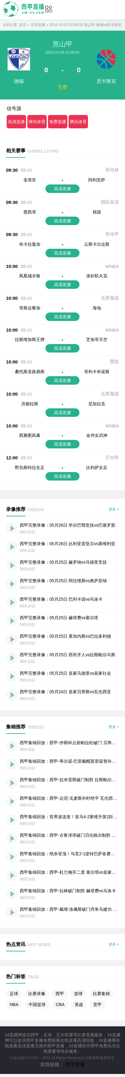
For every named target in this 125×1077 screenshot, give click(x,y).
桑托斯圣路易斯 (30, 371)
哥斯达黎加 (29, 308)
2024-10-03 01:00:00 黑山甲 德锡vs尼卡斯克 (85, 25)
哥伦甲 (112, 234)
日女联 (112, 457)
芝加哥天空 (96, 339)
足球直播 (38, 25)
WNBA (112, 266)
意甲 (97, 1004)
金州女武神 (96, 435)
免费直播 (57, 121)
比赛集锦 (101, 993)
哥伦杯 (112, 169)
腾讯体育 (78, 121)
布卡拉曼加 (29, 244)
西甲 (60, 993)
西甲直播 (75, 1064)
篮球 (78, 993)
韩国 (97, 212)
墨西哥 (29, 212)
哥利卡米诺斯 (97, 371)
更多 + (114, 509)
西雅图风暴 (29, 435)
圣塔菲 (29, 179)
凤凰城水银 (29, 275)
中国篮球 (37, 1004)
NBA (14, 1004)
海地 (97, 308)
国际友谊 (110, 201)
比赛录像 (36, 993)
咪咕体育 (37, 121)
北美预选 (110, 297)
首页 (22, 25)
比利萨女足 (96, 467)
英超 (79, 1004)
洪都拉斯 (29, 403)
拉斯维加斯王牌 (30, 339)
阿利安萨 (96, 179)
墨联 (114, 361)
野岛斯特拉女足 (30, 467)
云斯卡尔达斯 (97, 244)
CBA (60, 1004)
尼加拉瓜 (96, 403)
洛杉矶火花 (96, 275)
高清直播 (16, 121)
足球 (14, 993)
